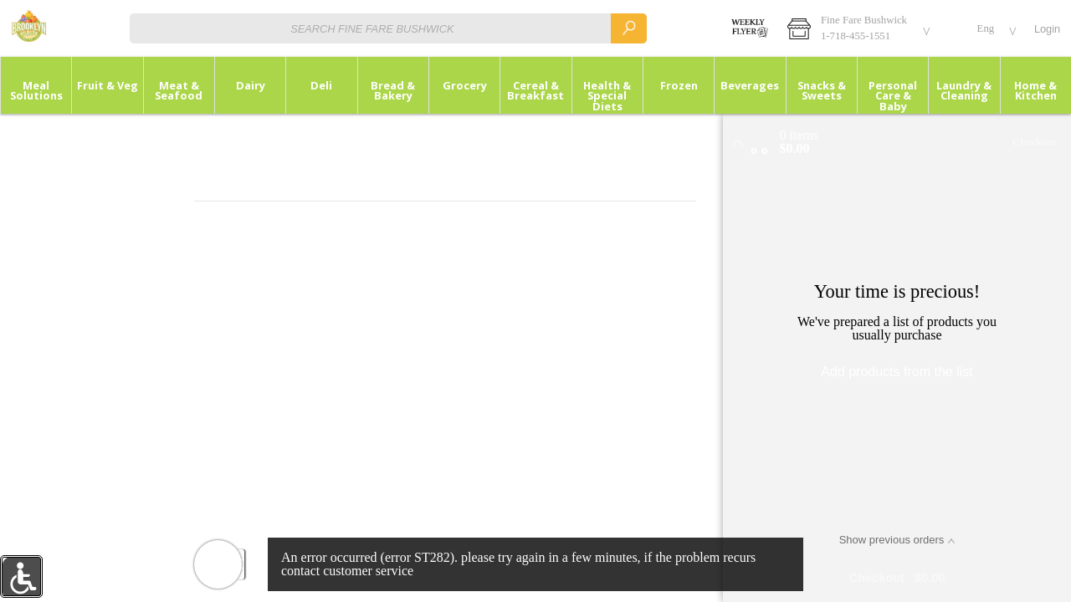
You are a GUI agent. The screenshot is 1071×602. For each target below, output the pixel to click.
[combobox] (388, 28)
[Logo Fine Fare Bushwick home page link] (28, 28)
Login (1047, 29)
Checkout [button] (1034, 142)
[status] (799, 135)
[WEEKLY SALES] (748, 28)
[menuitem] (35, 85)
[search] (628, 28)
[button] (856, 28)
